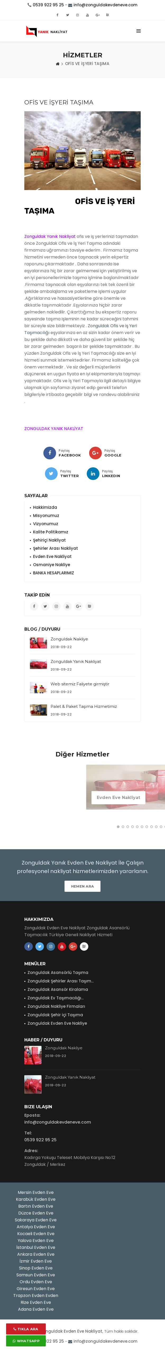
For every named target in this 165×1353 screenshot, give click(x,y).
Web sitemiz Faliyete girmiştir (80, 683)
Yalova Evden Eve (36, 1240)
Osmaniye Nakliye (51, 564)
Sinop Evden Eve (36, 1268)
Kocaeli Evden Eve (35, 1234)
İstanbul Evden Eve (35, 1247)
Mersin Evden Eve (36, 1192)
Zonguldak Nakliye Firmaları (56, 1006)
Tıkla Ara (25, 1329)
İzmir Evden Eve (36, 1261)
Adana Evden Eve (36, 1309)
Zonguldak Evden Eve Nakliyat (71, 1331)
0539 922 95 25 (48, 5)
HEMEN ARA (82, 886)
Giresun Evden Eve (36, 1289)
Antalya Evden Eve (36, 1227)
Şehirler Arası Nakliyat (55, 548)
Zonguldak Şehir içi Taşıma (55, 1015)
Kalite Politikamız (50, 532)
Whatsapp (26, 1341)
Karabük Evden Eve (36, 1199)
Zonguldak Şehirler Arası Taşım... (61, 981)
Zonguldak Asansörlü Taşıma (58, 972)
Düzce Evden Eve (35, 1213)
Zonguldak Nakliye (69, 638)
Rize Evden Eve (36, 1302)
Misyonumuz (46, 515)
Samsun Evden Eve (35, 1275)
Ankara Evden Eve (35, 1254)
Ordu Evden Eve (36, 1282)
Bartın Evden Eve (35, 1206)
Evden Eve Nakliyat (52, 556)
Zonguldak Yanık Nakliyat (76, 661)
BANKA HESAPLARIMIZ (53, 573)
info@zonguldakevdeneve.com (106, 5)
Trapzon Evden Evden (35, 1295)
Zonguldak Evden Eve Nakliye (57, 1023)
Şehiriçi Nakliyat (49, 540)
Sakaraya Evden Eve (36, 1220)
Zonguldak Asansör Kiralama (58, 989)
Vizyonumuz (45, 524)
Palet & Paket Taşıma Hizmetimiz (84, 706)
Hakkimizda (45, 507)
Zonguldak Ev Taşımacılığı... (56, 998)
